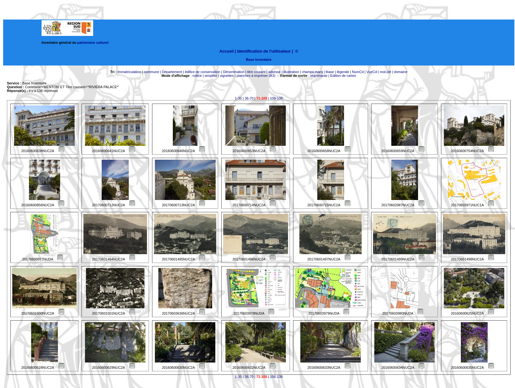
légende (343, 72)
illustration (291, 72)
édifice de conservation (202, 72)
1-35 (238, 98)
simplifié (211, 75)
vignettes (227, 75)
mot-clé (385, 72)
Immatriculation (129, 72)
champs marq (312, 72)
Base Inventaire (258, 59)
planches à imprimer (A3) (256, 75)
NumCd (358, 72)
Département (172, 72)
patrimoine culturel (93, 42)
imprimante (318, 75)
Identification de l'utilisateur (264, 51)
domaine (400, 72)
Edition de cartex (343, 75)
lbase (330, 72)
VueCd (371, 72)
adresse (274, 72)
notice (197, 75)
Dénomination (233, 72)
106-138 (276, 98)
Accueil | (227, 51)
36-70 (249, 98)
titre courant (256, 72)
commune (151, 72)
